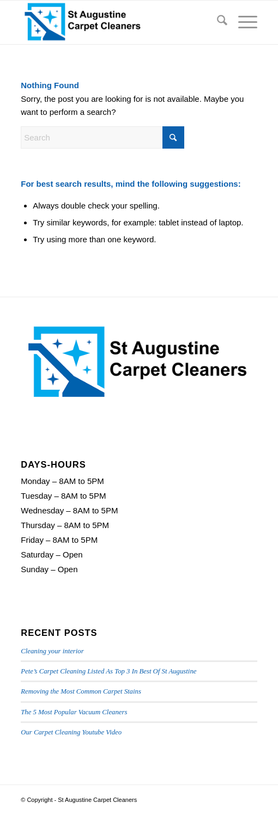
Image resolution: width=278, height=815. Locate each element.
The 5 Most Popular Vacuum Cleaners (74, 712)
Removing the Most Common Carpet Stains (81, 691)
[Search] (216, 22)
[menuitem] (216, 22)
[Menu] (242, 22)
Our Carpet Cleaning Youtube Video (71, 732)
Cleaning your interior (52, 651)
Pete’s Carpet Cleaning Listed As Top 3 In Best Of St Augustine (108, 671)
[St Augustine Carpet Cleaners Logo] (115, 22)
